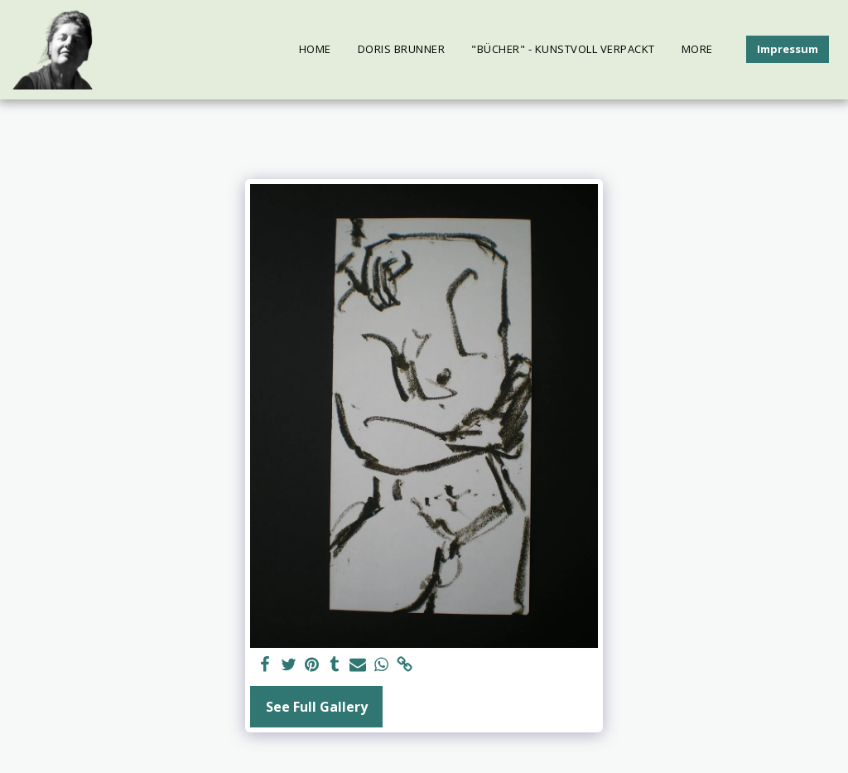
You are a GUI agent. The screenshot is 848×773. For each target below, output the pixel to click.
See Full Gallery (317, 707)
